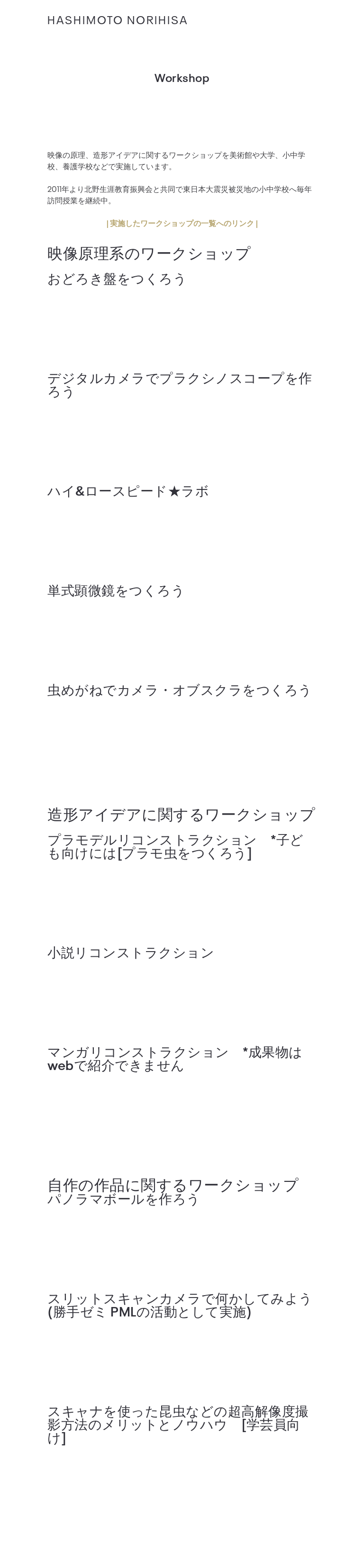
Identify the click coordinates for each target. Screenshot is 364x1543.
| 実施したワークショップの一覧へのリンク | (182, 223)
